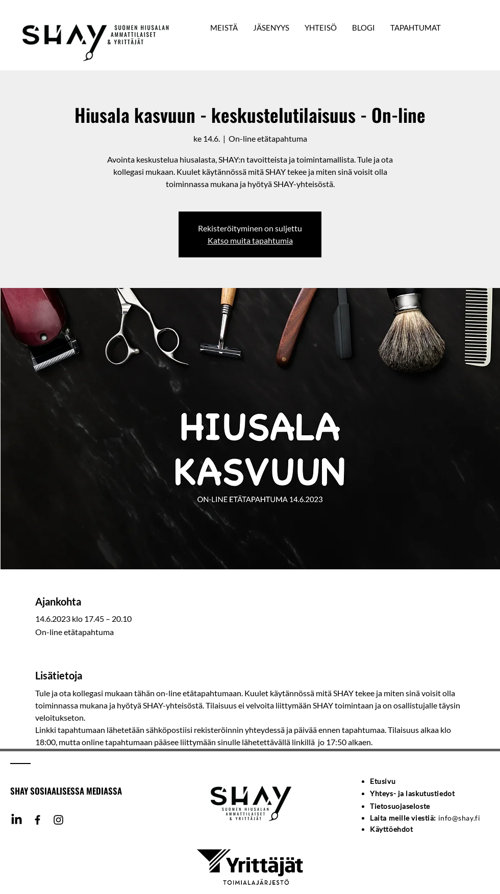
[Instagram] (58, 819)
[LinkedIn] (16, 819)
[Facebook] (37, 819)
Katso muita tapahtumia (250, 240)
